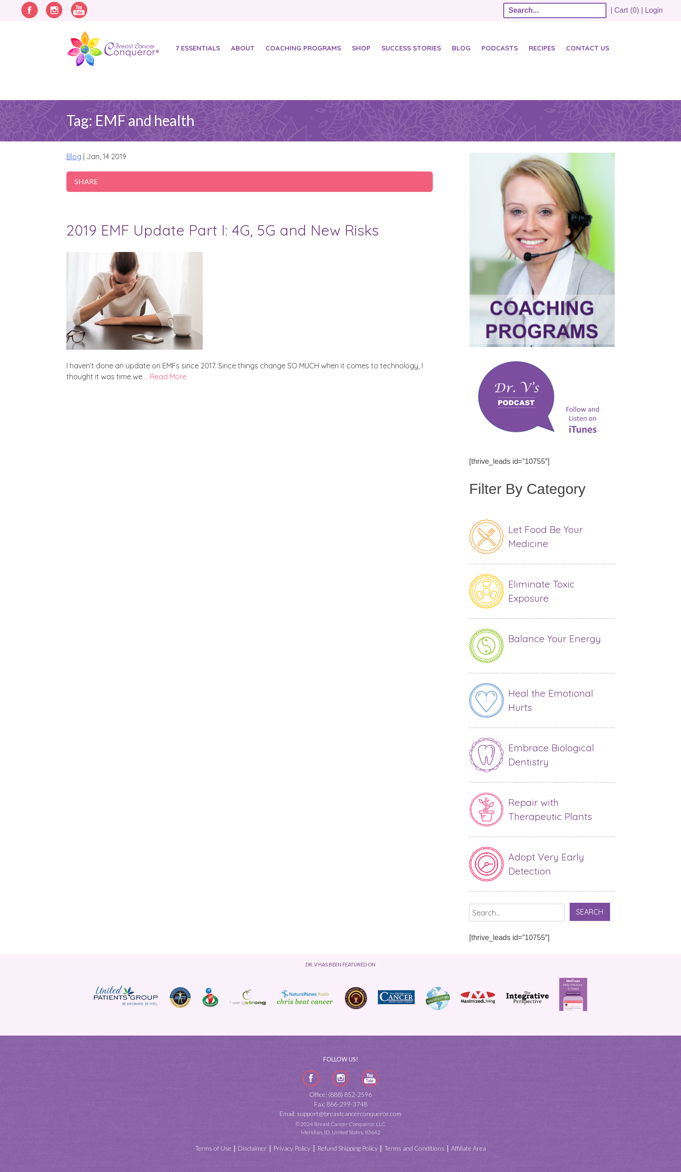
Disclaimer (252, 1148)
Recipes (542, 48)
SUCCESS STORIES (411, 48)
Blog (461, 48)
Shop (361, 48)
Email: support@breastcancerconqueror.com (340, 1113)
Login (654, 10)
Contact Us (587, 48)
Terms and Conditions (414, 1148)
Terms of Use (213, 1148)
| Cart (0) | (627, 10)
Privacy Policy (291, 1148)
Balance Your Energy (554, 638)
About (243, 48)
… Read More (165, 376)
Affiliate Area (468, 1148)
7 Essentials (197, 48)
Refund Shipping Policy (347, 1148)
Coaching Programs (303, 48)
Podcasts (499, 48)
